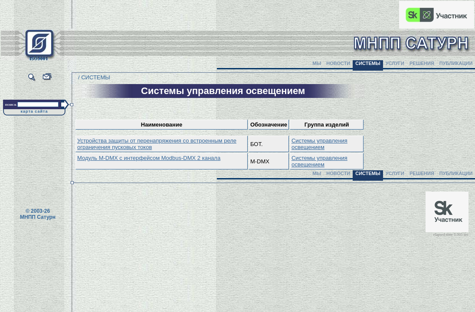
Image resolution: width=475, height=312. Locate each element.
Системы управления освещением (319, 143)
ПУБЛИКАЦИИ (456, 63)
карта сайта (34, 111)
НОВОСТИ (338, 63)
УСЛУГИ (395, 63)
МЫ (316, 63)
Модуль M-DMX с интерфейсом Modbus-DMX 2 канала (148, 158)
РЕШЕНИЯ (421, 63)
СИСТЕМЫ (367, 63)
